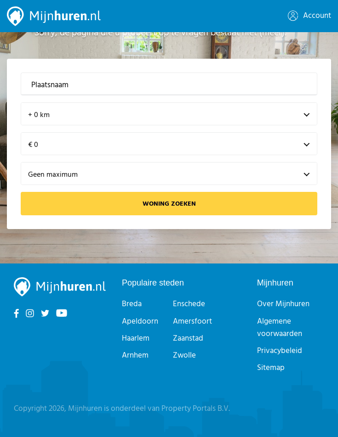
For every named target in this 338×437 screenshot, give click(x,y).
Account (309, 16)
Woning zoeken (169, 204)
